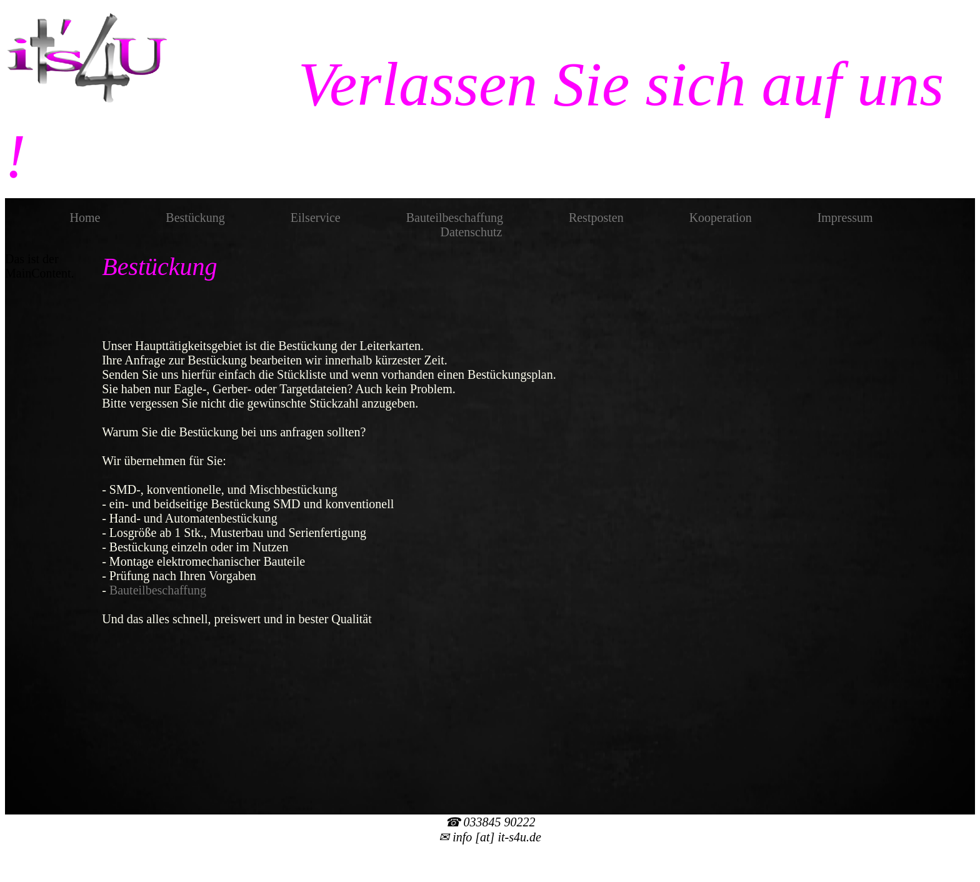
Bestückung (195, 217)
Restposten (596, 217)
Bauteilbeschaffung (454, 217)
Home (84, 217)
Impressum (845, 217)
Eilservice (316, 217)
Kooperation (720, 217)
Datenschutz (471, 232)
